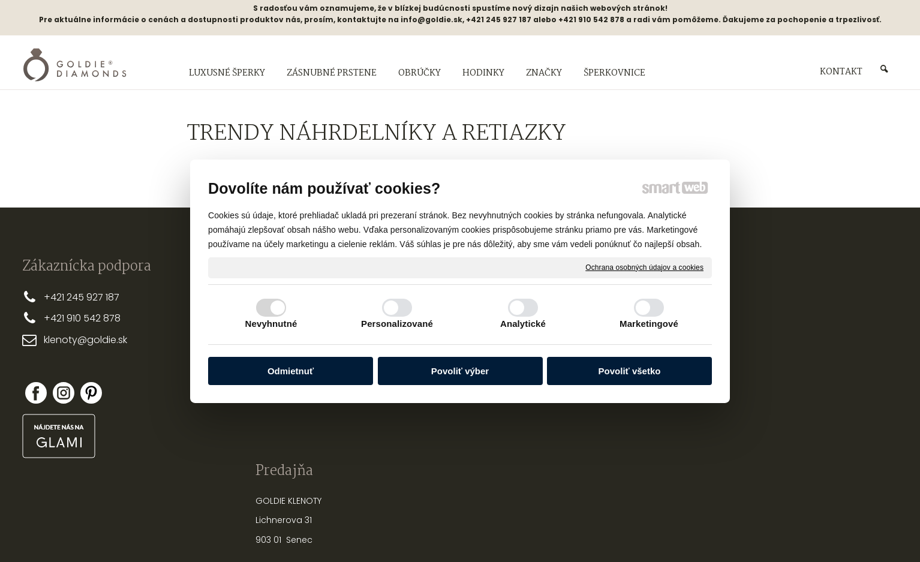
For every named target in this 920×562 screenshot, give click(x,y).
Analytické (523, 323)
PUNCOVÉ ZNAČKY (601, 407)
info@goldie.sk (431, 19)
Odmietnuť (290, 371)
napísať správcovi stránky (421, 532)
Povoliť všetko (630, 371)
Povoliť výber (460, 371)
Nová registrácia (771, 381)
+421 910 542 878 (82, 318)
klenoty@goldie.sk (85, 340)
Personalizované (397, 323)
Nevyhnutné (271, 323)
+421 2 (58, 297)
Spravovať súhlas (660, 532)
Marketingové (649, 323)
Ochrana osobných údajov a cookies (644, 267)
